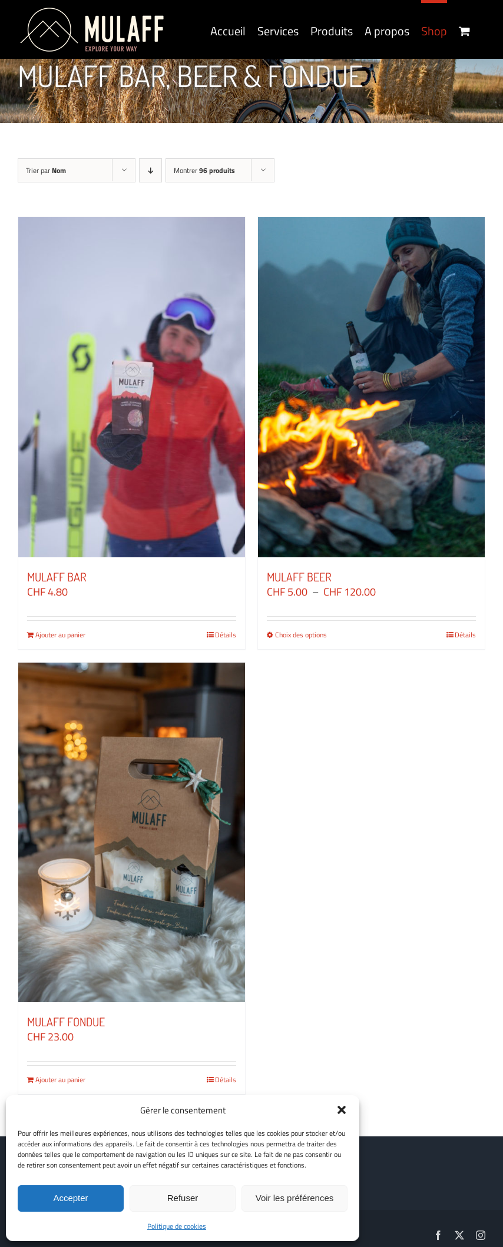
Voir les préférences (295, 1198)
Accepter (70, 1198)
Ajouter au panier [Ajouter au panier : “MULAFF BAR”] (60, 635)
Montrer (204, 170)
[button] (342, 1110)
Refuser (182, 1198)
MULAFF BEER (299, 576)
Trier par (46, 170)
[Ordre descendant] (150, 170)
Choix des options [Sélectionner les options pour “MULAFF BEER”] (301, 635)
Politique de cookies (176, 1226)
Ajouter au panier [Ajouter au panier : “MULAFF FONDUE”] (60, 1080)
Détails (225, 635)
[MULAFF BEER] (371, 387)
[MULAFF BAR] (131, 387)
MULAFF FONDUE (66, 1021)
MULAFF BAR (57, 576)
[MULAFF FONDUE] (131, 833)
